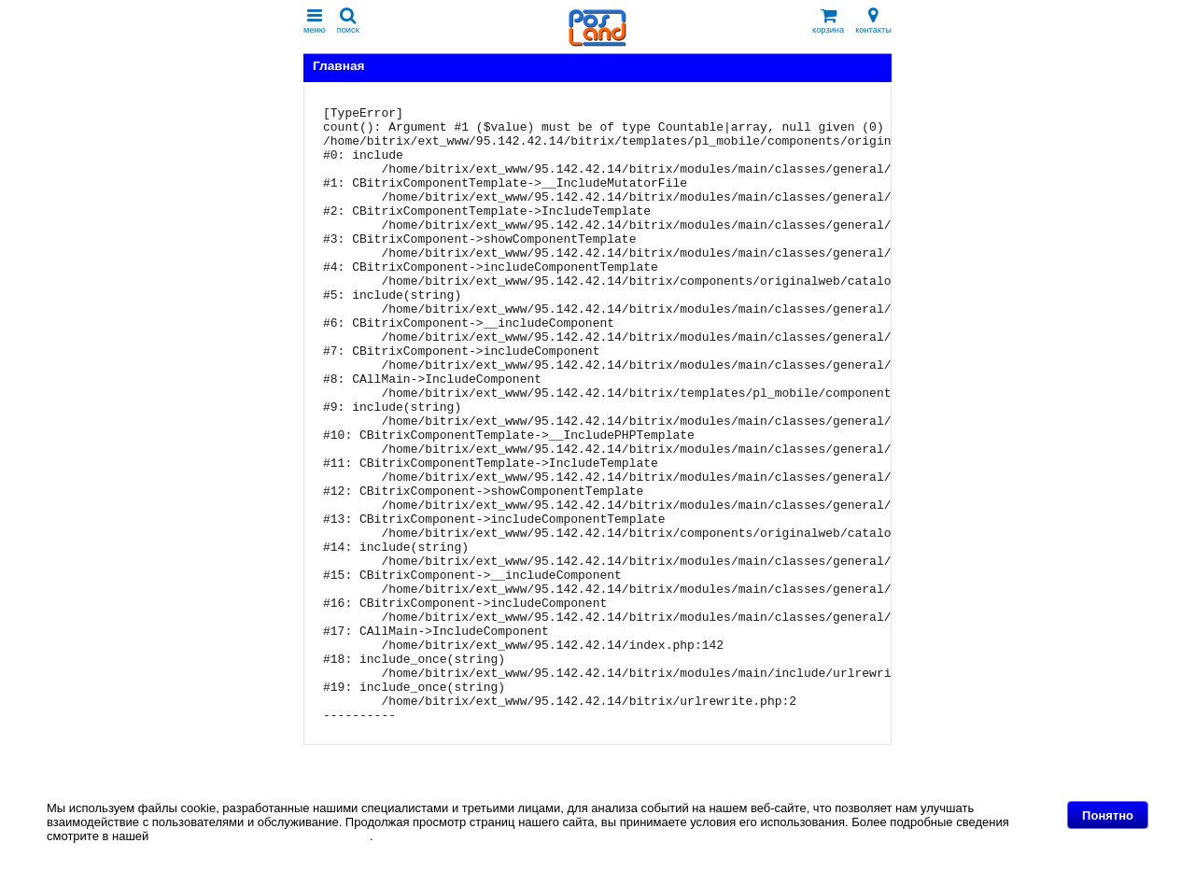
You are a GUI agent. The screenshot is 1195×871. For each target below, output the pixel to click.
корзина (828, 21)
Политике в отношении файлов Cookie (261, 836)
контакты (873, 21)
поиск (348, 21)
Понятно (1107, 815)
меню (314, 21)
